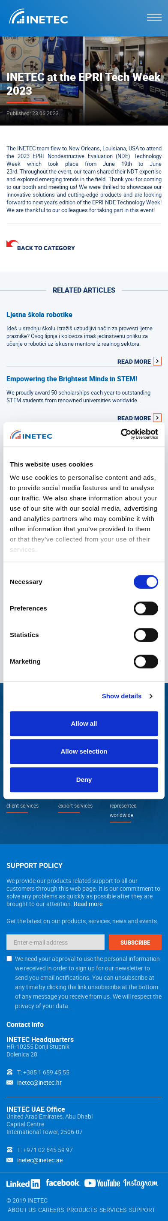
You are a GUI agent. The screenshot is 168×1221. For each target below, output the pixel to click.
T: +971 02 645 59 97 (45, 1150)
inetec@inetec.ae (40, 1160)
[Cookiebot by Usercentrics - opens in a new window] (121, 434)
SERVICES (112, 1210)
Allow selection (83, 751)
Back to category (46, 248)
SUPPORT (142, 1210)
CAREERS (51, 1210)
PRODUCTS (81, 1210)
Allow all (84, 723)
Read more (88, 904)
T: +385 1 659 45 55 (43, 1072)
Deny (84, 779)
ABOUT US (22, 1210)
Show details (122, 696)
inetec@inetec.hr (39, 1082)
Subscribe (135, 942)
